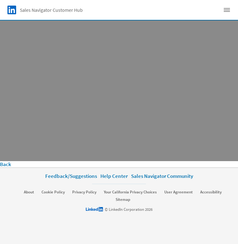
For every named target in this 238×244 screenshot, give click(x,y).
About (29, 192)
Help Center (114, 176)
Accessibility (211, 192)
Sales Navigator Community (162, 176)
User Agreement (178, 192)
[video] (119, 91)
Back (5, 164)
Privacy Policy (84, 192)
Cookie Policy (53, 192)
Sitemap (123, 199)
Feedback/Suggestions (71, 176)
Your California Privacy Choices (130, 192)
